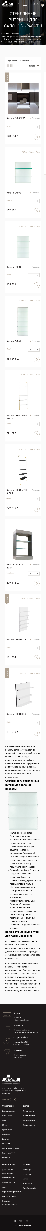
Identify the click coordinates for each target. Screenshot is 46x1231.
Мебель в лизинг (29, 1116)
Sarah (8, 423)
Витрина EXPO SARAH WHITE (16, 417)
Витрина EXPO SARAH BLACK (16, 491)
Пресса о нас (7, 1130)
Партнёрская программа (11, 1192)
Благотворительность (10, 1148)
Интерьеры (27, 1170)
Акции (4, 1187)
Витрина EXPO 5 (13, 341)
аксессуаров (11, 777)
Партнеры (6, 1134)
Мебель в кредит (29, 1120)
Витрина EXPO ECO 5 (16, 639)
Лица (4, 1120)
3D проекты (27, 1183)
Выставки (6, 1144)
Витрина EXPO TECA (15, 118)
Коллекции (27, 1174)
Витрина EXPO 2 (13, 193)
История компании (9, 1111)
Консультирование (9, 1196)
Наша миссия (7, 1116)
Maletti (8, 275)
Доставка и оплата (9, 1182)
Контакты (6, 1157)
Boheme (9, 200)
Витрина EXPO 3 (13, 267)
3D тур (4, 1125)
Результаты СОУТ (8, 1153)
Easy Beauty (10, 573)
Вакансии (5, 1139)
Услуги (26, 1106)
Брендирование (29, 1125)
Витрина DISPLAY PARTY (14, 566)
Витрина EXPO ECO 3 (16, 714)
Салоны (27, 1164)
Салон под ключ (29, 1111)
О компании (8, 1106)
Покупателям (8, 1164)
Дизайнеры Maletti (30, 1188)
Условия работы (8, 1178)
